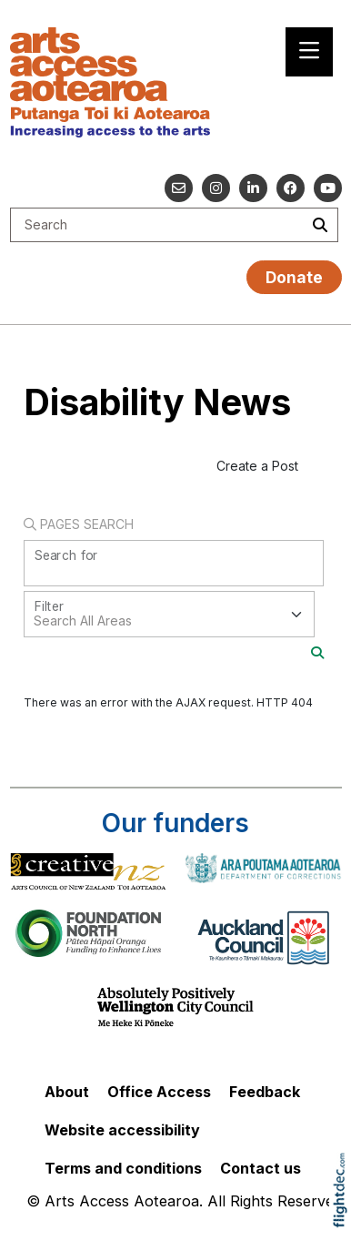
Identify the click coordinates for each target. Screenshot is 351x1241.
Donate (294, 277)
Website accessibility (122, 1130)
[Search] (317, 652)
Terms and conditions (123, 1168)
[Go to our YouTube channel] (328, 188)
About (67, 1092)
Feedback (264, 1092)
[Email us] (179, 188)
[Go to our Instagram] (216, 188)
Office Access (159, 1092)
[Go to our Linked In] (253, 188)
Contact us (260, 1168)
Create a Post (257, 465)
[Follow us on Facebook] (290, 188)
